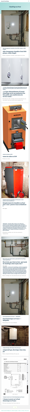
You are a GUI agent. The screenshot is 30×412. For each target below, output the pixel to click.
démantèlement (21, 98)
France (12, 322)
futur (3, 100)
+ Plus (15, 407)
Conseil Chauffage (5, 1)
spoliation (19, 100)
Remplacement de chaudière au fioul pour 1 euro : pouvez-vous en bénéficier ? (13, 200)
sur (19, 403)
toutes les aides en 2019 (7, 154)
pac (18, 353)
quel (25, 275)
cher (10, 275)
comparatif (8, 353)
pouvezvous (20, 232)
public (6, 100)
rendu (8, 100)
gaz (20, 275)
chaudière (12, 55)
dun (25, 98)
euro (12, 232)
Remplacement (5, 233)
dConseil (16, 98)
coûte (13, 275)
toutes (9, 158)
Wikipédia (15, 322)
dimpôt (18, 55)
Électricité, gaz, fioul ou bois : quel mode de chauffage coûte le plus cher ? (14, 259)
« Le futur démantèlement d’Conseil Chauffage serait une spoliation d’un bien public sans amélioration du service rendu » (15, 88)
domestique (6, 322)
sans (11, 100)
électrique (12, 353)
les (6, 158)
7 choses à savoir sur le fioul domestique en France (13, 397)
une (22, 100)
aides (5, 158)
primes (23, 55)
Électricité (16, 275)
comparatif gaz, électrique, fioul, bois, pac (12, 347)
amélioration (6, 98)
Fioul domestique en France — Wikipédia (11, 316)
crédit (16, 55)
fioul (21, 55)
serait (13, 100)
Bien (9, 98)
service (15, 100)
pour (16, 232)
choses (5, 403)
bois (4, 275)
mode (23, 275)
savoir (17, 403)
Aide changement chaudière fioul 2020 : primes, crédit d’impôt (14, 49)
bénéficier (5, 232)
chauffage (12, 98)
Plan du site (27, 410)
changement (8, 55)
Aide (4, 55)
